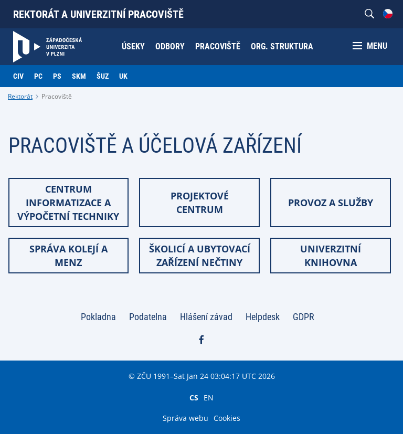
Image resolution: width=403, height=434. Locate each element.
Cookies (227, 418)
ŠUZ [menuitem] (103, 76)
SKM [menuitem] (79, 76)
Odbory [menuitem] (170, 46)
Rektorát (20, 96)
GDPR (303, 316)
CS (193, 397)
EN (209, 397)
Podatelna (148, 316)
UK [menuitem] (123, 76)
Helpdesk (263, 316)
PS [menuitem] (57, 76)
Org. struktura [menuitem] (282, 46)
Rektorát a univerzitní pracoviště (98, 14)
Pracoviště (56, 96)
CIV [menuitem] (18, 76)
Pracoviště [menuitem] (217, 46)
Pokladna (98, 316)
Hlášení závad (206, 316)
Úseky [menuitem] (133, 46)
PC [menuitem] (38, 76)
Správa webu (185, 418)
